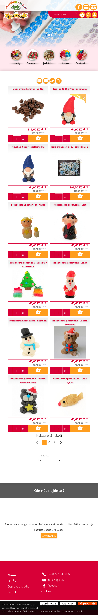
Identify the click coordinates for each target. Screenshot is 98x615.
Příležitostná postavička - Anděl (28, 204)
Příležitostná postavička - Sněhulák (28, 320)
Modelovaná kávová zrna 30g (27, 88)
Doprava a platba (18, 586)
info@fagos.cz (56, 580)
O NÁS (12, 581)
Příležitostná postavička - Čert (70, 204)
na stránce (43, 455)
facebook (53, 585)
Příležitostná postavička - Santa (70, 262)
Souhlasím (49, 535)
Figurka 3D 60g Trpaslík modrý (28, 146)
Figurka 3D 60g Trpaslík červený (70, 88)
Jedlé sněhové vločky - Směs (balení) (70, 146)
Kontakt (13, 592)
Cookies (46, 591)
